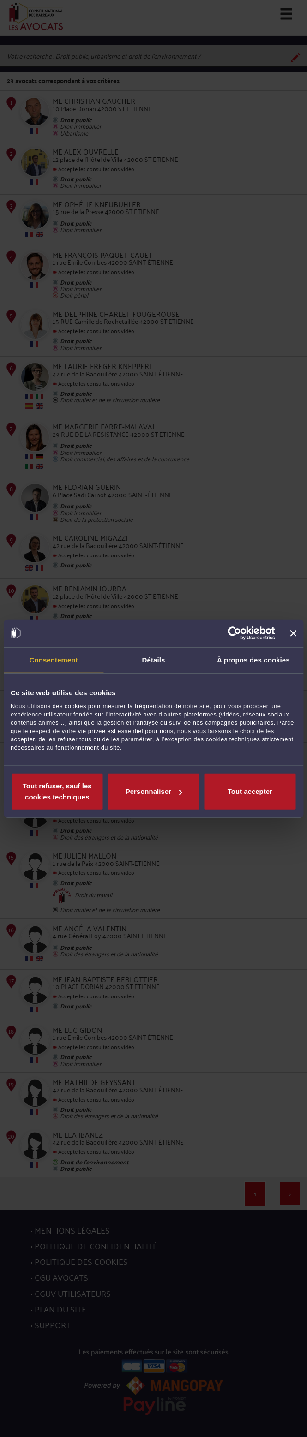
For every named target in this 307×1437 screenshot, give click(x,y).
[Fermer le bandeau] (293, 633)
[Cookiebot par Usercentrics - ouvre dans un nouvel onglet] (234, 633)
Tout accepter (250, 791)
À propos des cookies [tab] (253, 659)
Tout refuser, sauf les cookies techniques (57, 791)
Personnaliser (154, 791)
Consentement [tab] (53, 659)
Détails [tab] (153, 659)
